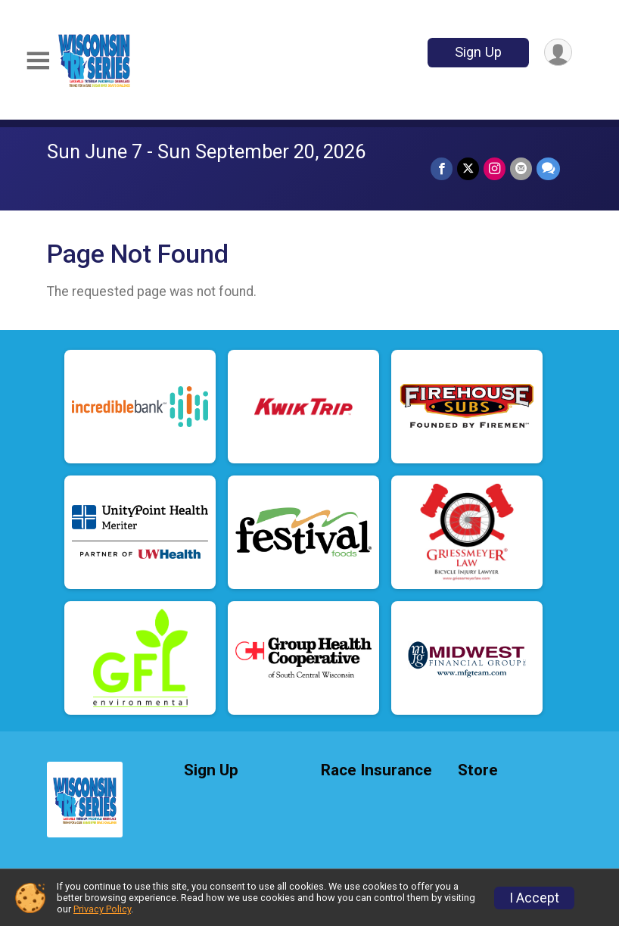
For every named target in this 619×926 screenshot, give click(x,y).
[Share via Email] (521, 168)
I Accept (534, 898)
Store (478, 770)
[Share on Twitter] (468, 168)
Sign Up (478, 52)
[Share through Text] (548, 168)
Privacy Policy (102, 909)
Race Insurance (376, 770)
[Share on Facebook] (442, 168)
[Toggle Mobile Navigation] (38, 60)
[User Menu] (558, 53)
